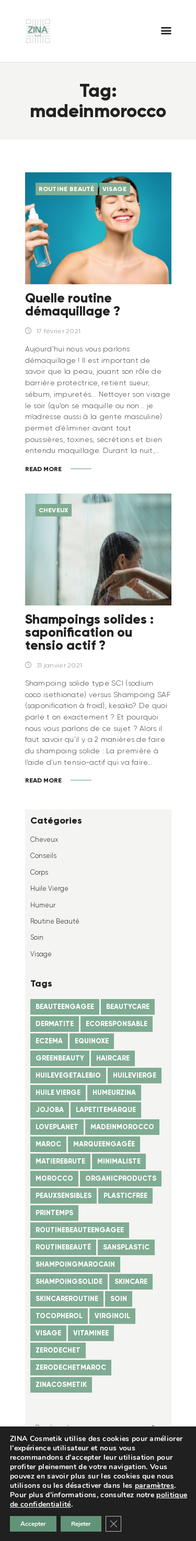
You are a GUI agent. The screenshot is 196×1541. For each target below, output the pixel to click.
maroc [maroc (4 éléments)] (48, 1144)
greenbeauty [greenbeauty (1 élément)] (60, 1058)
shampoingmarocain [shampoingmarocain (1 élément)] (75, 1264)
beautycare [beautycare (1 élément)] (127, 1006)
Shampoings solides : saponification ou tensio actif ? (89, 632)
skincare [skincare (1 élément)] (130, 1281)
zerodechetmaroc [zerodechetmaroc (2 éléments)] (71, 1367)
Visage (114, 189)
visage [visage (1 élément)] (48, 1333)
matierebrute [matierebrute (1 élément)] (60, 1161)
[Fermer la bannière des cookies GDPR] (113, 1524)
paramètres (154, 1486)
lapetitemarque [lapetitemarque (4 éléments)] (106, 1109)
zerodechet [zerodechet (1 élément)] (58, 1350)
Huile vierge (49, 888)
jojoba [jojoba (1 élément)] (50, 1109)
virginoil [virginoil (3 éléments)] (112, 1315)
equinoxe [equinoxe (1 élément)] (92, 1041)
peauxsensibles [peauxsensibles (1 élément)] (63, 1195)
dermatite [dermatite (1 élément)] (55, 1023)
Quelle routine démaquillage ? (72, 305)
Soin (36, 937)
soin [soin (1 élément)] (118, 1298)
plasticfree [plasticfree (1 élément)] (125, 1195)
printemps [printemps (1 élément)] (54, 1212)
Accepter (33, 1524)
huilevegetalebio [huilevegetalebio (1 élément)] (68, 1075)
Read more (43, 469)
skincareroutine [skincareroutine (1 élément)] (67, 1298)
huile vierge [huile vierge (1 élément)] (58, 1092)
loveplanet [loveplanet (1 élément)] (57, 1126)
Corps (39, 872)
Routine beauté (67, 189)
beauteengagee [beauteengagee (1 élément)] (65, 1006)
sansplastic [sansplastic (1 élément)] (126, 1247)
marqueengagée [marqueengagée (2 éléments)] (104, 1144)
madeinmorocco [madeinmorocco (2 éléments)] (122, 1126)
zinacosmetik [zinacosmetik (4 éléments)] (61, 1384)
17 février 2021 (59, 331)
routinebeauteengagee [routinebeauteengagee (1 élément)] (80, 1230)
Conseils (43, 856)
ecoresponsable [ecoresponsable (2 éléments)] (116, 1023)
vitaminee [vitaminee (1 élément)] (91, 1333)
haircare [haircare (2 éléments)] (113, 1058)
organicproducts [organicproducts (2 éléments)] (120, 1178)
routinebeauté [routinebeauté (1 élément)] (63, 1247)
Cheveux (53, 510)
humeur (42, 905)
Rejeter (81, 1524)
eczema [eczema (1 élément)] (49, 1041)
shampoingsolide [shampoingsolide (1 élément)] (69, 1281)
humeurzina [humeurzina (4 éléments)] (114, 1092)
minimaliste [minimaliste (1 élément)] (119, 1161)
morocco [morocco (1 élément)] (54, 1178)
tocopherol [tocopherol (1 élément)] (59, 1315)
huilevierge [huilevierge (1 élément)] (134, 1075)
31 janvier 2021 (60, 665)
